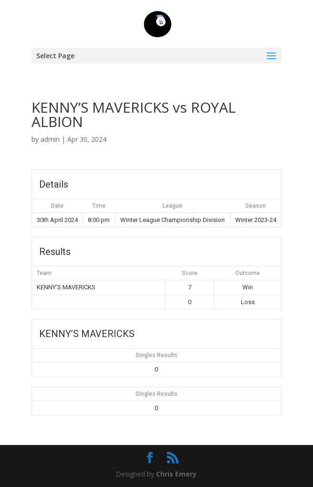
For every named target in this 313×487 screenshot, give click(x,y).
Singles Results (156, 355)
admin (50, 139)
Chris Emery (176, 473)
